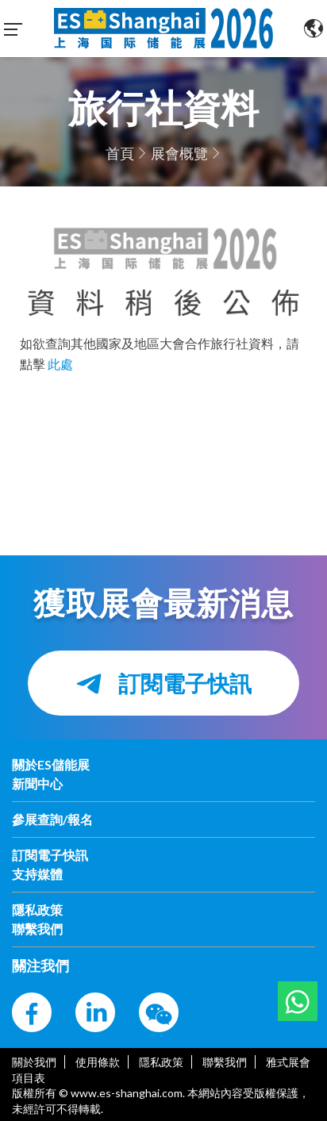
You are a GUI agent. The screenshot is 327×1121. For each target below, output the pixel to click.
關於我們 (34, 1062)
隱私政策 (161, 1062)
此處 (60, 363)
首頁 (120, 153)
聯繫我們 (224, 1062)
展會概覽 (179, 153)
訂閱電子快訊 (163, 683)
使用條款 (97, 1062)
